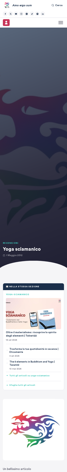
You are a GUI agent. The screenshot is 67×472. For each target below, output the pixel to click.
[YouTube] (16, 13)
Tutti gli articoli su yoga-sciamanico (27, 376)
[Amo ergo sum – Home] (17, 5)
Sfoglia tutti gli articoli (20, 385)
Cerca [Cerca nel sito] (57, 5)
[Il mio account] (6, 22)
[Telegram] (26, 13)
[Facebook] (5, 13)
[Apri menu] (60, 22)
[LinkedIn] (42, 13)
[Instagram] (21, 13)
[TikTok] (32, 13)
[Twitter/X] (10, 13)
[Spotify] (37, 13)
